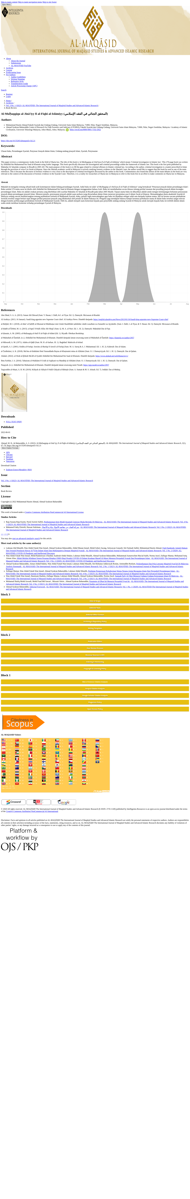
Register (9, 94)
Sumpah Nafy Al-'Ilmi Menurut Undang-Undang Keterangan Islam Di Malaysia (147, 576)
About (8, 58)
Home (8, 101)
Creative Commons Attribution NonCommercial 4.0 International (32, 811)
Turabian (9, 459)
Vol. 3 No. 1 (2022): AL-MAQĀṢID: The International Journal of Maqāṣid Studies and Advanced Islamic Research (52, 105)
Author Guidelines (18, 77)
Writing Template (18, 79)
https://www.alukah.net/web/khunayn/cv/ (112, 356)
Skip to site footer (49, 2)
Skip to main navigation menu (30, 2)
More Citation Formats (10, 448)
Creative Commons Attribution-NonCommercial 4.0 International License (54, 512)
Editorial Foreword (37, 587)
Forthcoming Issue (13, 72)
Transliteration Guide (19, 84)
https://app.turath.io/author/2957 (96, 365)
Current (9, 70)
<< (2, 534)
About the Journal (18, 61)
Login (8, 96)
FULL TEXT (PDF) (14, 422)
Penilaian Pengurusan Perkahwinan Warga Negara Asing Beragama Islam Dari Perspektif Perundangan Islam (131, 571)
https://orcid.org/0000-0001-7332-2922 (85, 129)
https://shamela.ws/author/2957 (121, 338)
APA (8, 452)
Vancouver (10, 461)
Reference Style (17, 81)
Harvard (9, 457)
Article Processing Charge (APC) (24, 86)
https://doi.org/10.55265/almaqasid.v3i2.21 (18, 141)
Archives (9, 68)
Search (3, 90)
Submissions (16, 63)
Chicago (9, 455)
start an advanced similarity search (26, 538)
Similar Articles (9, 517)
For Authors (11, 75)
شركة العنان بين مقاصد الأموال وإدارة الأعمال (60, 527)
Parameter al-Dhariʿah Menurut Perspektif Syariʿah (109, 581)
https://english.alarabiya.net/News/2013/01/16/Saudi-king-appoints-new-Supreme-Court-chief (130, 319)
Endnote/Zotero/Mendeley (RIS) (19, 470)
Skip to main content (9, 2)
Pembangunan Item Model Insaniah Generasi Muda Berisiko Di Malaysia (73, 522)
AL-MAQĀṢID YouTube (21, 66)
